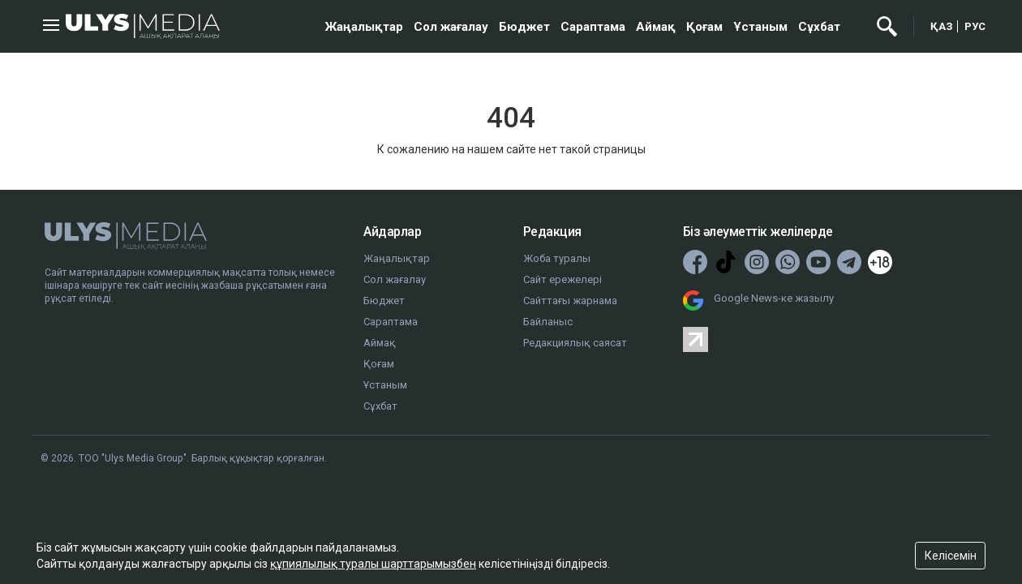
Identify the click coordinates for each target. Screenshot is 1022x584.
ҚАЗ (941, 26)
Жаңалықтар (364, 26)
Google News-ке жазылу (774, 298)
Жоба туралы (556, 258)
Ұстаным (760, 26)
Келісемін (951, 555)
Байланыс (548, 322)
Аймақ (656, 26)
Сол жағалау (451, 26)
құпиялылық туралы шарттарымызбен (373, 563)
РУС (975, 26)
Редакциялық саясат (575, 343)
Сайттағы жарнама (570, 300)
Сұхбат (819, 26)
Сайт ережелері (562, 279)
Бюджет (524, 26)
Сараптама (592, 26)
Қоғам (704, 26)
